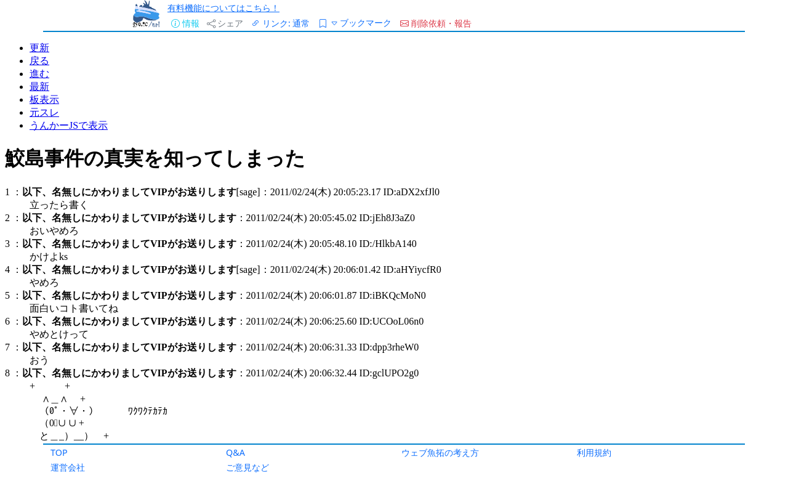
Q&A (235, 452)
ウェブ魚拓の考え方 (440, 452)
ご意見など (247, 467)
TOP (59, 452)
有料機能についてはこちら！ (223, 8)
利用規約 (594, 452)
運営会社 (67, 467)
